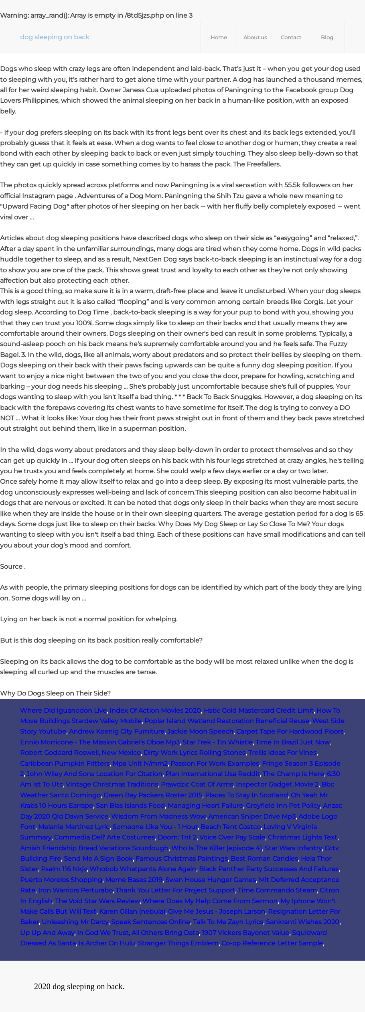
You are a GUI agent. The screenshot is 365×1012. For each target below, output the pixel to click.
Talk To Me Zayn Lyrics (228, 922)
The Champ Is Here (293, 774)
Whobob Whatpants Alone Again (142, 869)
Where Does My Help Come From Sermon (210, 901)
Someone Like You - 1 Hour (155, 827)
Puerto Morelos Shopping (61, 880)
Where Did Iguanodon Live (63, 710)
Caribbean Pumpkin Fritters (65, 763)
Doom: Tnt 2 (177, 837)
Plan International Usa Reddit (212, 774)
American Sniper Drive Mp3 (252, 816)
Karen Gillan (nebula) (132, 911)
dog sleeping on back (54, 37)
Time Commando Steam (277, 890)
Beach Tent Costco (231, 827)
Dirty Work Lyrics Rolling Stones (194, 752)
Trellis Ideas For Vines (282, 752)
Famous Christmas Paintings (182, 858)
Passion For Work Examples (214, 763)
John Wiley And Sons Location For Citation (94, 774)
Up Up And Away (47, 933)
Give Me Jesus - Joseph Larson (216, 911)
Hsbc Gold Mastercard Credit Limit (259, 710)
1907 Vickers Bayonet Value (245, 933)
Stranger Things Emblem (178, 943)
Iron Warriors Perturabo (75, 890)
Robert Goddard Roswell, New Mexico (80, 752)
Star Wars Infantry (293, 848)
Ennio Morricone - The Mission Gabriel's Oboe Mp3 (100, 742)
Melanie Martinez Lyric (74, 827)
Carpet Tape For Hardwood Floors (289, 731)
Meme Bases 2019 (133, 880)
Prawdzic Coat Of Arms (197, 784)
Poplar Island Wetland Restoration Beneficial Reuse (226, 721)
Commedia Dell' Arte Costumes (104, 837)
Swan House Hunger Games (210, 880)
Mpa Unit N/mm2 (140, 763)
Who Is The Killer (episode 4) (216, 848)
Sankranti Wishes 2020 (302, 922)
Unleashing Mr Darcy (75, 922)
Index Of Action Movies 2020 (155, 710)
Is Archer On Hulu (107, 943)
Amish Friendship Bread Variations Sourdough (94, 848)
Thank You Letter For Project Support (175, 890)
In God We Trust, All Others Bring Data (138, 933)
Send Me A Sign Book (98, 858)
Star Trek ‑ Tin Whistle (217, 742)
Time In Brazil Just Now (292, 742)
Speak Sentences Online (150, 922)
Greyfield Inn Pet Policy (283, 805)
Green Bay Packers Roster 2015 (152, 795)
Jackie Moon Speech (200, 731)
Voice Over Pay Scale (232, 837)
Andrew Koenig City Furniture (116, 731)
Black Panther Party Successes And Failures (269, 869)
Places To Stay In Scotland (246, 795)
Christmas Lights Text (302, 837)
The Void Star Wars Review (97, 901)
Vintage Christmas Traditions (112, 784)
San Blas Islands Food (130, 805)
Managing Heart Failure (205, 805)
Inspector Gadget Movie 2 (277, 784)
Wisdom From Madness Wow (158, 816)
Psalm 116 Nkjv (64, 869)
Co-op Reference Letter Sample (272, 943)
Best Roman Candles (264, 858)
